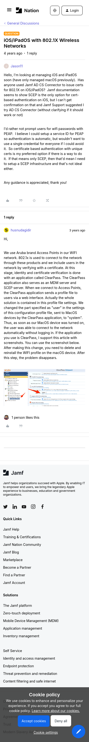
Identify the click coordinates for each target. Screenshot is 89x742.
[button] (9, 11)
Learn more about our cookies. (56, 711)
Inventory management (21, 636)
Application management (22, 628)
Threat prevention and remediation (30, 674)
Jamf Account (14, 583)
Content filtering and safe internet (29, 681)
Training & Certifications (22, 537)
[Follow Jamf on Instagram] (33, 506)
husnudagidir (21, 230)
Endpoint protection (18, 666)
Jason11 (17, 66)
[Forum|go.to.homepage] (26, 10)
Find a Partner (14, 575)
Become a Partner (17, 567)
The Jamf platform (17, 605)
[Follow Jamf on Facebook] (42, 506)
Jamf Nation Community (22, 545)
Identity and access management (29, 658)
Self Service (12, 651)
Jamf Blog (11, 552)
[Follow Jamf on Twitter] (5, 507)
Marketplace (13, 560)
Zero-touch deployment (21, 613)
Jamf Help (11, 529)
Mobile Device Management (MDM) (31, 621)
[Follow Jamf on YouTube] (24, 506)
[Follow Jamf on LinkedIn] (14, 506)
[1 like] (21, 417)
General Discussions (23, 23)
